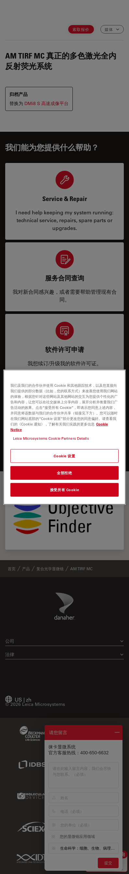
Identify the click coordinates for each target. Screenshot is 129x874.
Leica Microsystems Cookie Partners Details (51, 438)
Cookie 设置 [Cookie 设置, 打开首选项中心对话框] (64, 455)
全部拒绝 (64, 472)
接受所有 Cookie (64, 489)
